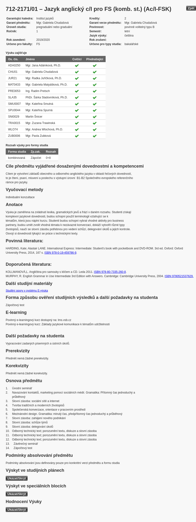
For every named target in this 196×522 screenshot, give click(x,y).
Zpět (191, 8)
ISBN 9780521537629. (179, 276)
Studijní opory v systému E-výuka (27, 290)
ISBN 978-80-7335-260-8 (110, 272)
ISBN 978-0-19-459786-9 (60, 252)
